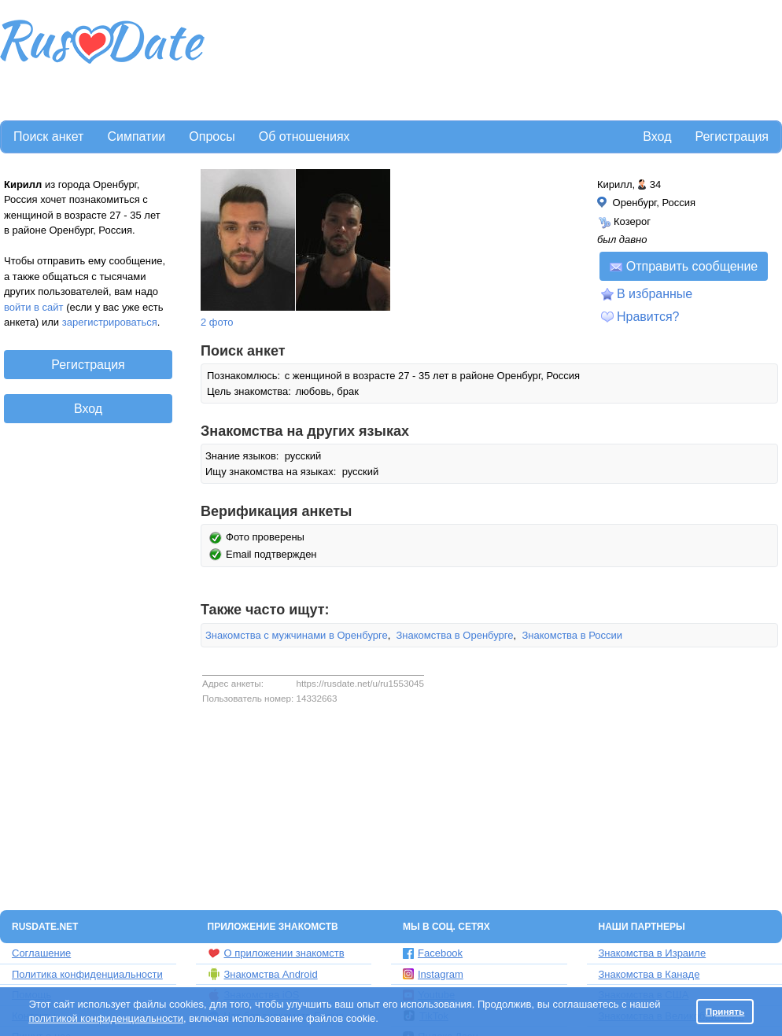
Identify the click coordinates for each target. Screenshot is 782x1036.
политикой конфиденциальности (105, 1018)
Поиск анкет (48, 136)
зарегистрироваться (109, 322)
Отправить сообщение (684, 266)
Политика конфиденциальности (87, 974)
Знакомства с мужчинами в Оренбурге (296, 635)
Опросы (211, 136)
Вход (657, 136)
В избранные (654, 293)
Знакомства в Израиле (652, 953)
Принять (725, 1011)
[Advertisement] (271, 58)
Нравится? (648, 316)
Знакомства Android (263, 974)
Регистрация (732, 136)
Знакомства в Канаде (649, 974)
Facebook (433, 953)
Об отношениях (304, 136)
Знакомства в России (572, 635)
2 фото (217, 322)
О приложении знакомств (276, 953)
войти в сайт (34, 307)
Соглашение (41, 953)
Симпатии (136, 136)
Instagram (433, 974)
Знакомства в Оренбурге (455, 635)
